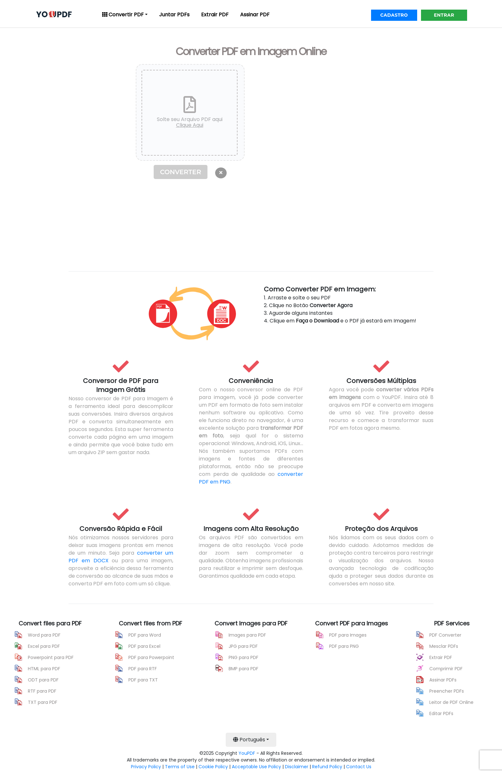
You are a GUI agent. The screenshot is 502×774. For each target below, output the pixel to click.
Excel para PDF (44, 646)
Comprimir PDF (446, 668)
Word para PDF (44, 635)
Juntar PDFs (174, 14)
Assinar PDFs (443, 680)
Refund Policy (327, 766)
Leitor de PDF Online (451, 702)
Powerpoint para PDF (51, 657)
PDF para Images (348, 635)
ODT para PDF (43, 680)
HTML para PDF (44, 668)
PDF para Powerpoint (151, 657)
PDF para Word (144, 635)
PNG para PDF (243, 657)
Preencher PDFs (446, 691)
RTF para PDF (42, 691)
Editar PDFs (441, 713)
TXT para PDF (42, 702)
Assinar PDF (255, 14)
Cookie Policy (213, 766)
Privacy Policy (146, 766)
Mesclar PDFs (443, 646)
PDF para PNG (344, 646)
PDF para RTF (142, 668)
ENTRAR (444, 15)
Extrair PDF (215, 14)
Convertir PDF (123, 14)
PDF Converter (445, 635)
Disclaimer (296, 766)
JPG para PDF (243, 646)
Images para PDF (247, 635)
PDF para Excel (144, 646)
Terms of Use (180, 766)
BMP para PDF (243, 668)
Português (249, 739)
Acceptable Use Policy (256, 766)
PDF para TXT (143, 680)
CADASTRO (394, 15)
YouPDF (247, 753)
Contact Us (358, 766)
